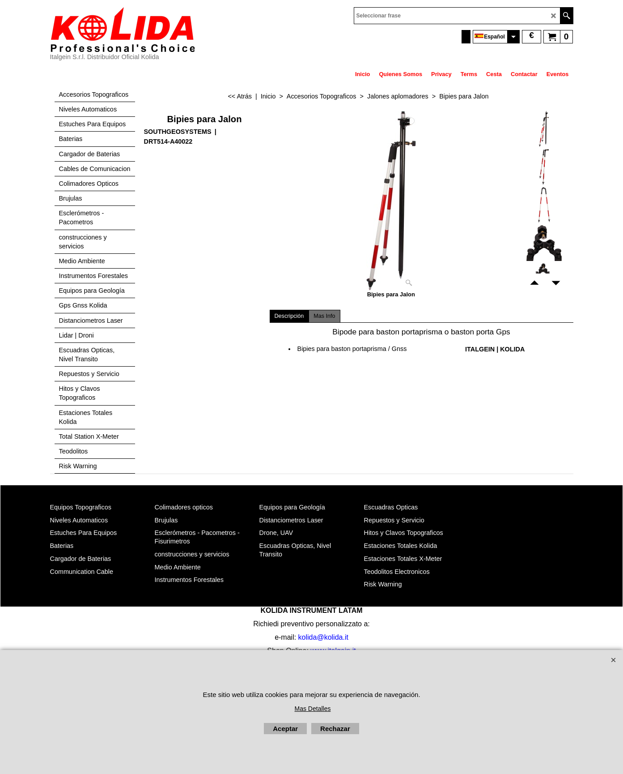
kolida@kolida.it (323, 637)
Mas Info (324, 316)
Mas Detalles (313, 708)
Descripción (289, 316)
